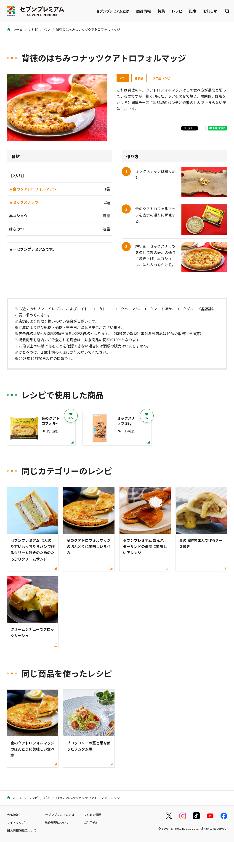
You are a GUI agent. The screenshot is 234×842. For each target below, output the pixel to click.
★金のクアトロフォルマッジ (33, 189)
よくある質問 (92, 815)
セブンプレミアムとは (112, 11)
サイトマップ (16, 822)
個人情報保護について (22, 830)
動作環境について (57, 822)
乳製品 (139, 78)
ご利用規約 (90, 822)
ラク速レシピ (161, 78)
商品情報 (143, 11)
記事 (192, 11)
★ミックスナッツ (23, 202)
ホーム (15, 29)
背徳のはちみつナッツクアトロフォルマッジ (88, 29)
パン (47, 29)
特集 (161, 11)
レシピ (177, 11)
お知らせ (210, 11)
